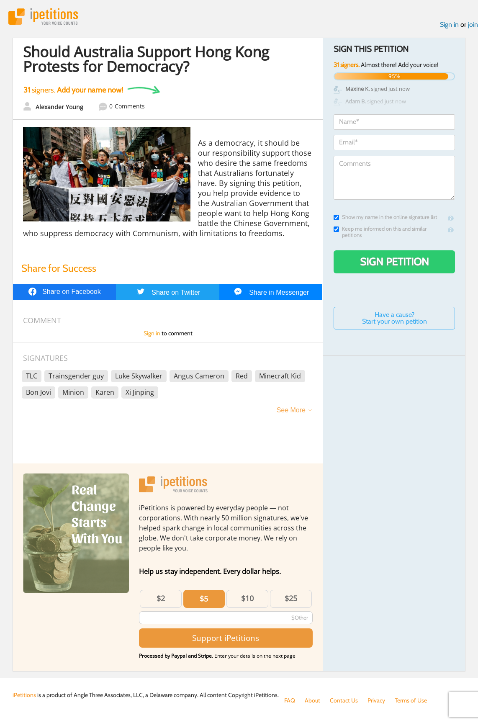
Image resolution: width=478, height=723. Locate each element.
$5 (204, 599)
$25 (291, 598)
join (473, 24)
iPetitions (43, 16)
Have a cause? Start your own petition (394, 318)
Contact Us (344, 700)
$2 (161, 598)
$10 (247, 598)
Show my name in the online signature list (385, 217)
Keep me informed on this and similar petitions (380, 232)
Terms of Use (411, 700)
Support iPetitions (225, 637)
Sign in (449, 24)
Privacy (376, 700)
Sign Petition (394, 261)
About (312, 700)
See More (291, 410)
